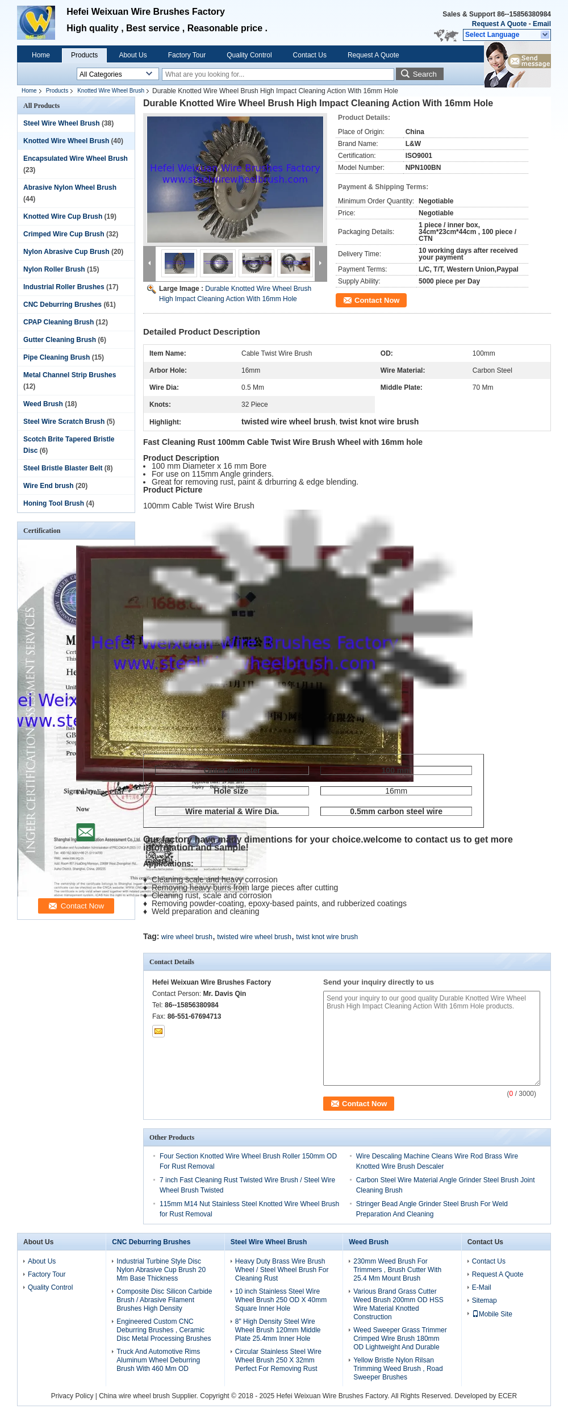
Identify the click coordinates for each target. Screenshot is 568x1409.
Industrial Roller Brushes (64, 287)
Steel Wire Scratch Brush (64, 422)
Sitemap (484, 1300)
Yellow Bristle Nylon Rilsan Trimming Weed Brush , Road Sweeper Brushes (397, 1368)
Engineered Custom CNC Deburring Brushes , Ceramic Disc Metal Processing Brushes (163, 1330)
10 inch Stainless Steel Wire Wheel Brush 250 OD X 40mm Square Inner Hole (281, 1299)
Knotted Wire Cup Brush (62, 216)
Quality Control (249, 55)
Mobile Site (492, 1314)
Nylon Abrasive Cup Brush (66, 252)
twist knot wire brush (327, 937)
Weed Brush (43, 404)
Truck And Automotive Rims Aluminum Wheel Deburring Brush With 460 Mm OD (158, 1360)
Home (41, 55)
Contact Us (310, 55)
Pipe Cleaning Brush (56, 357)
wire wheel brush (186, 937)
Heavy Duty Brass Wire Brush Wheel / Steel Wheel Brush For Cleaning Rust (282, 1269)
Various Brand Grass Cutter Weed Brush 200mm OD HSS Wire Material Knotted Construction (398, 1304)
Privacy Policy (72, 1396)
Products (84, 55)
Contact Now (376, 300)
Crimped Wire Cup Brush (64, 234)
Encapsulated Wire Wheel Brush (75, 158)
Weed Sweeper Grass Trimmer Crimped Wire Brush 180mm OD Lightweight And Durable (400, 1338)
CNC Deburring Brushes (62, 305)
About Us (133, 55)
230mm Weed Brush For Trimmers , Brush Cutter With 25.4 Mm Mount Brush (397, 1269)
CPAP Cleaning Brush (58, 322)
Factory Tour (187, 55)
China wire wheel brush (134, 1396)
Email (542, 24)
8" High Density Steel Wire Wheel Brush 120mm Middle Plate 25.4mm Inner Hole (278, 1330)
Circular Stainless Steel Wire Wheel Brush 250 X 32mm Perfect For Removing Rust (278, 1360)
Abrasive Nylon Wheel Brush (69, 187)
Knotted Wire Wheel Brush (110, 90)
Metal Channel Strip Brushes (69, 375)
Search (425, 74)
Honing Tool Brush (53, 503)
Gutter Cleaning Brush (59, 340)
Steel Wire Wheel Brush (61, 123)
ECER (507, 1396)
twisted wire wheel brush (254, 937)
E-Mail (481, 1287)
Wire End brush (48, 486)
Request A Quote (499, 24)
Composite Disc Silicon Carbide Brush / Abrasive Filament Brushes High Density (164, 1299)
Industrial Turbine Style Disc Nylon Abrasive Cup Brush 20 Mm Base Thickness (161, 1269)
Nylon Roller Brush (54, 269)
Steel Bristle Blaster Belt (62, 468)
